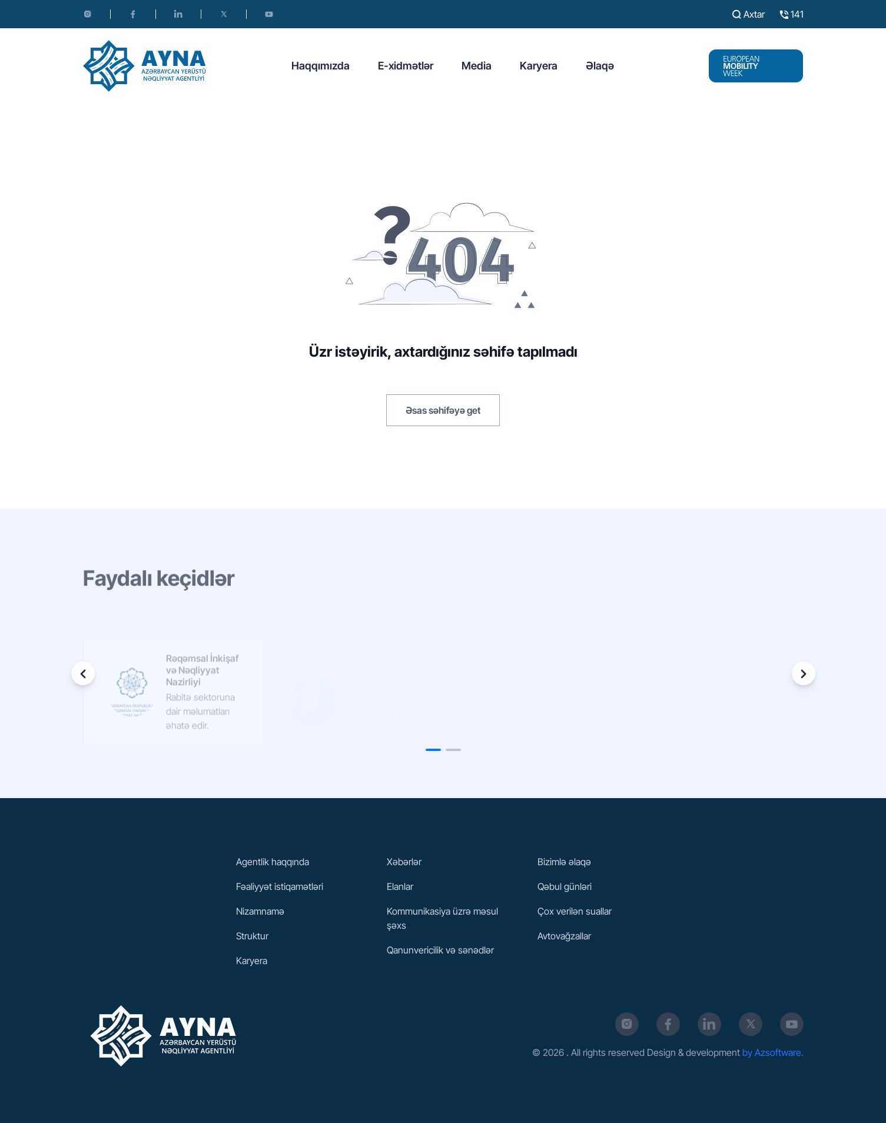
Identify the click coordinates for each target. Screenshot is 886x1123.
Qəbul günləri (564, 886)
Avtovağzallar (564, 936)
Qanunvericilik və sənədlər (440, 950)
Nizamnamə (260, 911)
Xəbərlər (404, 862)
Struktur (252, 936)
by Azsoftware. (773, 1052)
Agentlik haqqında (272, 862)
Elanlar (400, 886)
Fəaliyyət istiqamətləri (279, 886)
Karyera (539, 65)
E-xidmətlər (405, 65)
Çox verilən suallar (574, 911)
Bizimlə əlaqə (564, 862)
